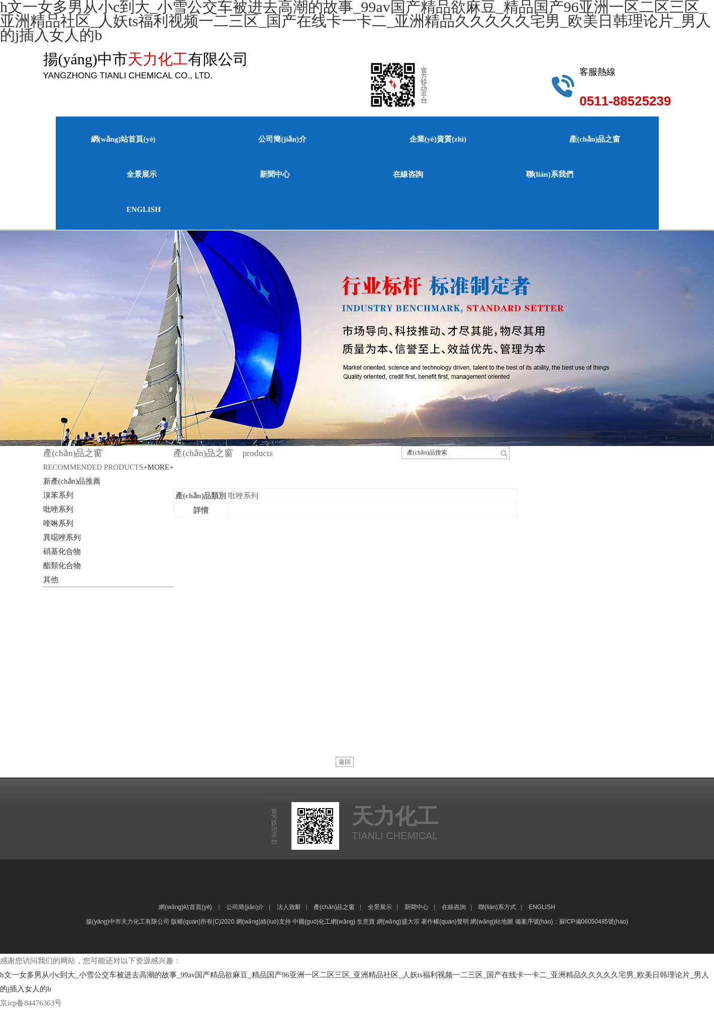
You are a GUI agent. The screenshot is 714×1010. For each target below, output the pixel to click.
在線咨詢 (408, 174)
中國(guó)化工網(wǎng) (323, 921)
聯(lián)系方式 (497, 907)
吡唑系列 (58, 509)
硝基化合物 (62, 551)
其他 (50, 580)
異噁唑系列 (62, 537)
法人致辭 (289, 907)
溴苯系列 (58, 495)
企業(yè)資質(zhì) (438, 139)
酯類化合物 (62, 566)
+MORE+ (158, 467)
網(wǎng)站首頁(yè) (123, 139)
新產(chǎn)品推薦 (72, 481)
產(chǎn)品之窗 (594, 139)
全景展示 (142, 174)
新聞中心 (275, 174)
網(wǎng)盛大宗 (398, 921)
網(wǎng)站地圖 (491, 921)
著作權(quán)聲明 (445, 921)
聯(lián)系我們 (549, 174)
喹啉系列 (58, 523)
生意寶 (366, 921)
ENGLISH (144, 209)
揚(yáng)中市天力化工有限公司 (127, 921)
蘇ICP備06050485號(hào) (593, 921)
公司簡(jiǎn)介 (282, 139)
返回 (345, 761)
